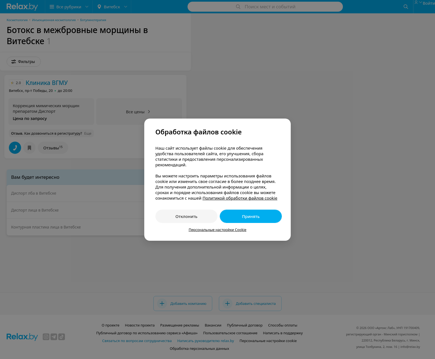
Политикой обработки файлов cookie (240, 198)
